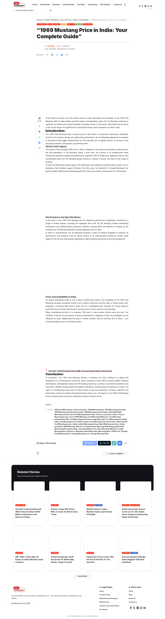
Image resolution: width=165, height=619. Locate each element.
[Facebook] (140, 6)
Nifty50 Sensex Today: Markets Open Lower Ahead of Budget (99, 511)
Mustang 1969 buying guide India (110, 426)
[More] (67, 55)
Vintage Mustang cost (80, 434)
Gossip (63, 24)
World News (87, 24)
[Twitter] (142, 6)
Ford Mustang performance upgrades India (87, 419)
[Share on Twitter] (52, 55)
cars (64, 140)
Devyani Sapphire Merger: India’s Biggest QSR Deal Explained (134, 559)
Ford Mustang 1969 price (98, 417)
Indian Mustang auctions (108, 424)
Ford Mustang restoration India (102, 422)
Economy (98, 505)
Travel (79, 24)
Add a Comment (63, 46)
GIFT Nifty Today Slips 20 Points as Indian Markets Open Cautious (29, 559)
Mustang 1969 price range (112, 429)
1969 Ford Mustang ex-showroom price (71, 410)
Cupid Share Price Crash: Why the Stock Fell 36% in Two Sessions (100, 559)
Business (56, 24)
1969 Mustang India (96, 410)
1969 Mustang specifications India (69, 412)
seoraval (51, 46)
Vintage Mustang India (99, 434)
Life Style (71, 24)
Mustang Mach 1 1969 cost (109, 431)
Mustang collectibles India (86, 431)
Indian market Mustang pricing (85, 424)
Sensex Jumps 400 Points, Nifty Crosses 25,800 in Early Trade (64, 511)
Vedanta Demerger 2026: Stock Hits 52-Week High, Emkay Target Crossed (62, 559)
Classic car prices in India (106, 414)
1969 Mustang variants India (95, 412)
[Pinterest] (145, 6)
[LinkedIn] (151, 6)
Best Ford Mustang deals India (82, 414)
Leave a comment (115, 453)
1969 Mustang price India (115, 410)
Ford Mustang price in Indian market (74, 422)
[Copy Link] (57, 55)
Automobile (41, 24)
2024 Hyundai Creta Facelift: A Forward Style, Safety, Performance (85, 371)
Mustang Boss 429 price (65, 431)
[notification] (125, 4)
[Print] (62, 55)
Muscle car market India (86, 426)
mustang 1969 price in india (89, 429)
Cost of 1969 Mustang (78, 417)
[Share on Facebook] (47, 55)
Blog (49, 24)
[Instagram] (148, 6)
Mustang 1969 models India (66, 429)
